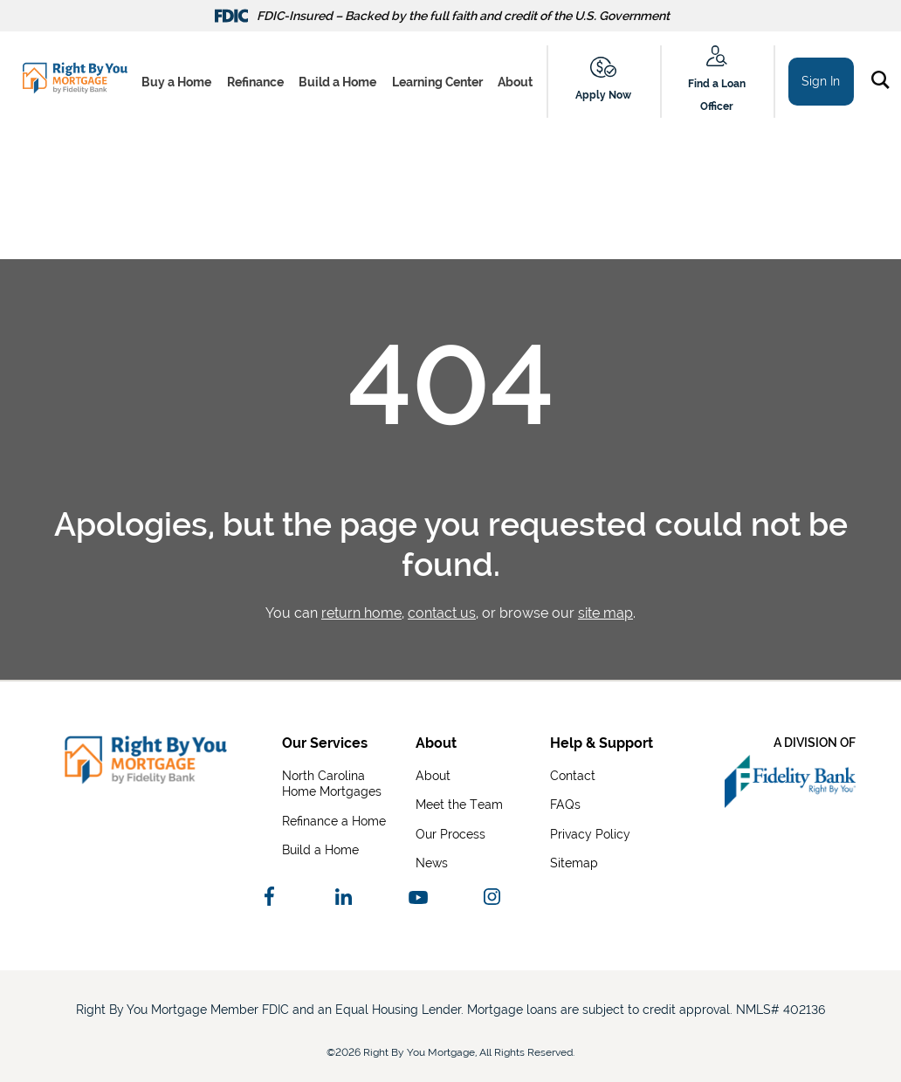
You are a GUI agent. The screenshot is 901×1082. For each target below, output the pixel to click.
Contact (572, 775)
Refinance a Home (334, 820)
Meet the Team (459, 804)
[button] (884, 83)
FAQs (565, 804)
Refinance (255, 82)
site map (605, 613)
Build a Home (337, 82)
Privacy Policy (590, 833)
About (515, 82)
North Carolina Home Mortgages (332, 783)
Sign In (820, 81)
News (432, 862)
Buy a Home (176, 82)
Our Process (450, 833)
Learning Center (437, 82)
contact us (442, 613)
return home (361, 613)
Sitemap (574, 862)
